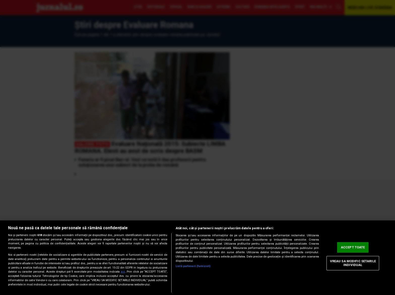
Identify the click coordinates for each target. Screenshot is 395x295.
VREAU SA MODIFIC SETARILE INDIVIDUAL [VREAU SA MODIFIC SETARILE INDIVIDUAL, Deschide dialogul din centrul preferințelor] (353, 263)
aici (123, 271)
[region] (197, 257)
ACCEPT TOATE (353, 247)
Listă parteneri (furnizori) (193, 266)
